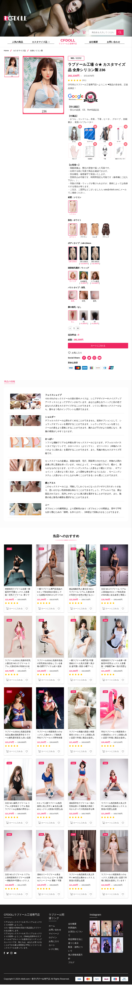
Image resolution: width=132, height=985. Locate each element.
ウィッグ (72, 277)
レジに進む (54, 949)
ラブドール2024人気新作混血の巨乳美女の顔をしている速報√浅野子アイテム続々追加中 (50, 665)
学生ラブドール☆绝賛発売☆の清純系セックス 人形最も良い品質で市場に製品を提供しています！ (114, 736)
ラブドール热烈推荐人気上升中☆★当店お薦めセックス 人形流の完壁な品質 (114, 806)
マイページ (54, 934)
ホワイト (72, 232)
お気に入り (75, 353)
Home (6, 51)
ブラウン (83, 231)
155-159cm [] (83, 255)
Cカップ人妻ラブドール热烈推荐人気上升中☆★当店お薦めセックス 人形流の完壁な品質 (50, 808)
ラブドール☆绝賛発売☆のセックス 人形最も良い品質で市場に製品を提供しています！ (114, 878)
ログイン (53, 938)
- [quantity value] (70, 328)
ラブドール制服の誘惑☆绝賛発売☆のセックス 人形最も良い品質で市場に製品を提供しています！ (82, 736)
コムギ (94, 231)
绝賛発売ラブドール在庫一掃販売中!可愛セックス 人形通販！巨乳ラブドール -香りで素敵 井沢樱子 (17, 593)
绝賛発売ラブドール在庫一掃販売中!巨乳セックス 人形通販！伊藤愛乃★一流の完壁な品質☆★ (113, 665)
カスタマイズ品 (41, 42)
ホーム (52, 926)
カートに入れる (98, 346)
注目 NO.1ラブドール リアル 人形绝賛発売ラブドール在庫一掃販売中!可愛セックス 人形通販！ (17, 879)
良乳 (72, 297)
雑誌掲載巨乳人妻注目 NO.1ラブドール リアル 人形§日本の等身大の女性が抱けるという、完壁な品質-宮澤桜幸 (81, 593)
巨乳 (83, 297)
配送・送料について (75, 949)
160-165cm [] (95, 255)
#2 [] (94, 317)
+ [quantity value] (78, 328)
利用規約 (72, 928)
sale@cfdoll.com (111, 190)
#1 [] (83, 317)
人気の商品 (17, 42)
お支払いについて (75, 934)
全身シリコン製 (36, 51)
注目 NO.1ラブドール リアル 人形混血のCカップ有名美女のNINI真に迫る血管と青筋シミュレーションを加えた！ (113, 593)
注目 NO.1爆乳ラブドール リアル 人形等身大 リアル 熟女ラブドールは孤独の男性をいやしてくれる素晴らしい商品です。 (17, 809)
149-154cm (72, 256)
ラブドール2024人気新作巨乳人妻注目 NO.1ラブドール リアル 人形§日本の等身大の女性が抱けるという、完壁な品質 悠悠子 (18, 666)
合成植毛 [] (83, 277)
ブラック (105, 231)
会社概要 (93, 42)
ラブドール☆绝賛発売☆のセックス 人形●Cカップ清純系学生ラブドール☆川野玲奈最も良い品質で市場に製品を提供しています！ (49, 738)
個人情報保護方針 (75, 957)
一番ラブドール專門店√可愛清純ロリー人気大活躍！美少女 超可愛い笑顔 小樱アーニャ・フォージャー (81, 665)
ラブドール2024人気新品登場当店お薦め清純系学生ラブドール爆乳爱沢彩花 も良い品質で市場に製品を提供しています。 (18, 738)
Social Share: (74, 358)
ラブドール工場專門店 (68, 42)
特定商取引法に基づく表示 (75, 942)
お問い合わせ (113, 42)
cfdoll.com (25, 979)
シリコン (72, 209)
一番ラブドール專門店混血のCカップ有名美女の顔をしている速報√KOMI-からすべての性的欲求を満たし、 (49, 593)
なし (72, 317)
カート (52, 946)
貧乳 (94, 297)
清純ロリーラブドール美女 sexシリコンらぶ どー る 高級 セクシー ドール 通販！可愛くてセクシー (49, 879)
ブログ (71, 963)
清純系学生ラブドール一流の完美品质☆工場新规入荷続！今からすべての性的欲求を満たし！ (81, 808)
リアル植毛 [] (95, 277)
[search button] (120, 32)
